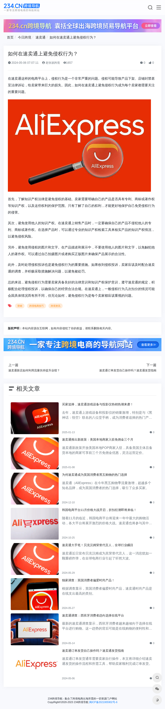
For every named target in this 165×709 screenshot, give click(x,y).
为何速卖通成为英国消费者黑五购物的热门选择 (94, 474)
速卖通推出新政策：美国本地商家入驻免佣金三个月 (97, 439)
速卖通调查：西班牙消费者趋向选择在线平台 (93, 615)
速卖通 (41, 37)
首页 (10, 37)
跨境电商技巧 (36, 306)
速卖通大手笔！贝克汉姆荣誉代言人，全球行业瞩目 (97, 545)
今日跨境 (24, 37)
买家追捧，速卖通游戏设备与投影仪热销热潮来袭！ (97, 404)
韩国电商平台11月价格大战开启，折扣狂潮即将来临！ (99, 510)
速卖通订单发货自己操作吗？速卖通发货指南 (93, 650)
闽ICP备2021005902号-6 (103, 702)
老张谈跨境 (51, 62)
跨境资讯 (55, 306)
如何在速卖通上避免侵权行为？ (73, 37)
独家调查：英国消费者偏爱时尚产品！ (88, 580)
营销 (19, 306)
